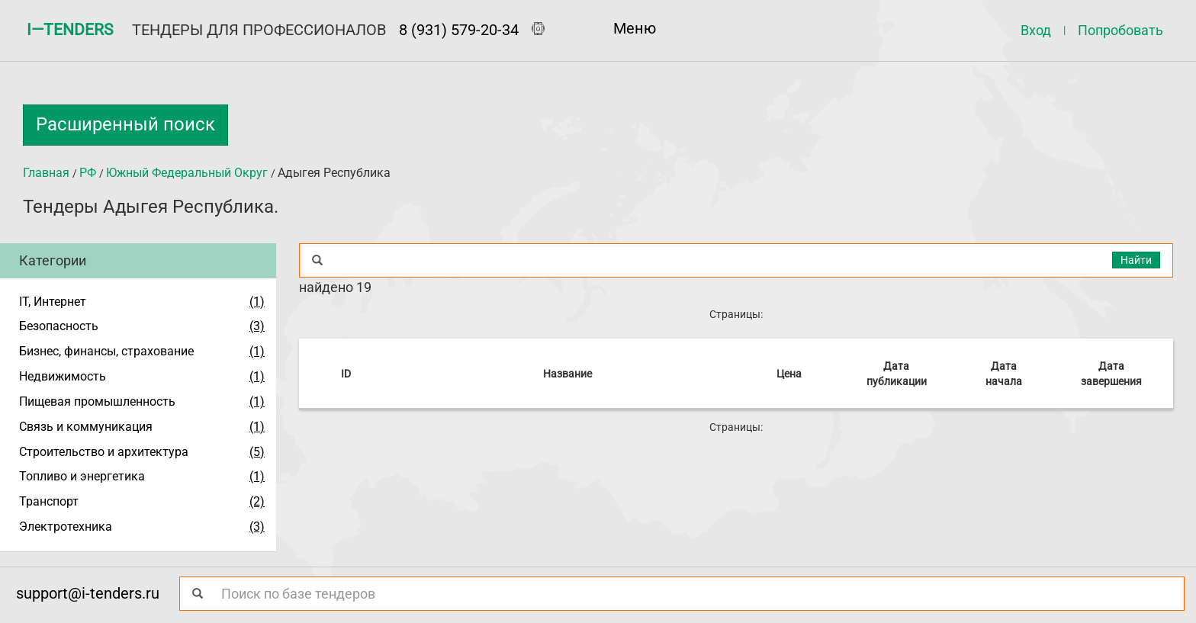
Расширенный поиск (125, 124)
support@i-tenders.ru (87, 593)
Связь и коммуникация (86, 426)
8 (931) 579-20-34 (459, 30)
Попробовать (1120, 30)
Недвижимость (62, 376)
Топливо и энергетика (82, 476)
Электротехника (65, 526)
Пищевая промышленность (97, 401)
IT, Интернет (52, 301)
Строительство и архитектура (103, 452)
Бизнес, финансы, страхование (106, 351)
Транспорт (49, 501)
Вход (1036, 30)
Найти (1136, 260)
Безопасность (58, 326)
